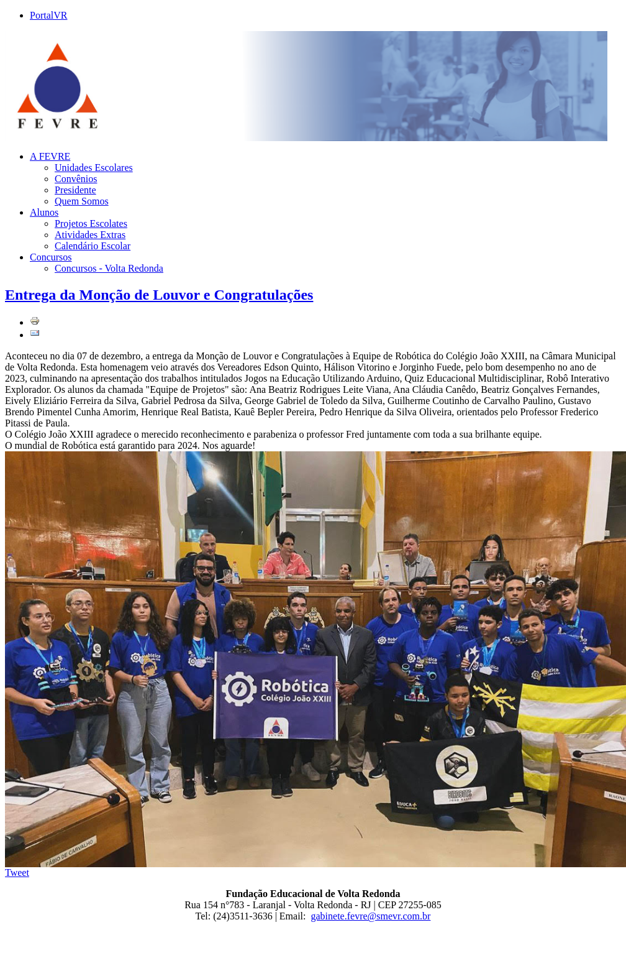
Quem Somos (82, 201)
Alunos (44, 212)
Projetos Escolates (91, 223)
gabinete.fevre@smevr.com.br (371, 916)
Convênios (76, 178)
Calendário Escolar (92, 246)
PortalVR (48, 15)
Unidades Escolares (94, 167)
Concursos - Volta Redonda (109, 268)
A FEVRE (50, 156)
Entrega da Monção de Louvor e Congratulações (159, 295)
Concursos (51, 257)
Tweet (17, 872)
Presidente (75, 190)
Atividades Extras (90, 234)
